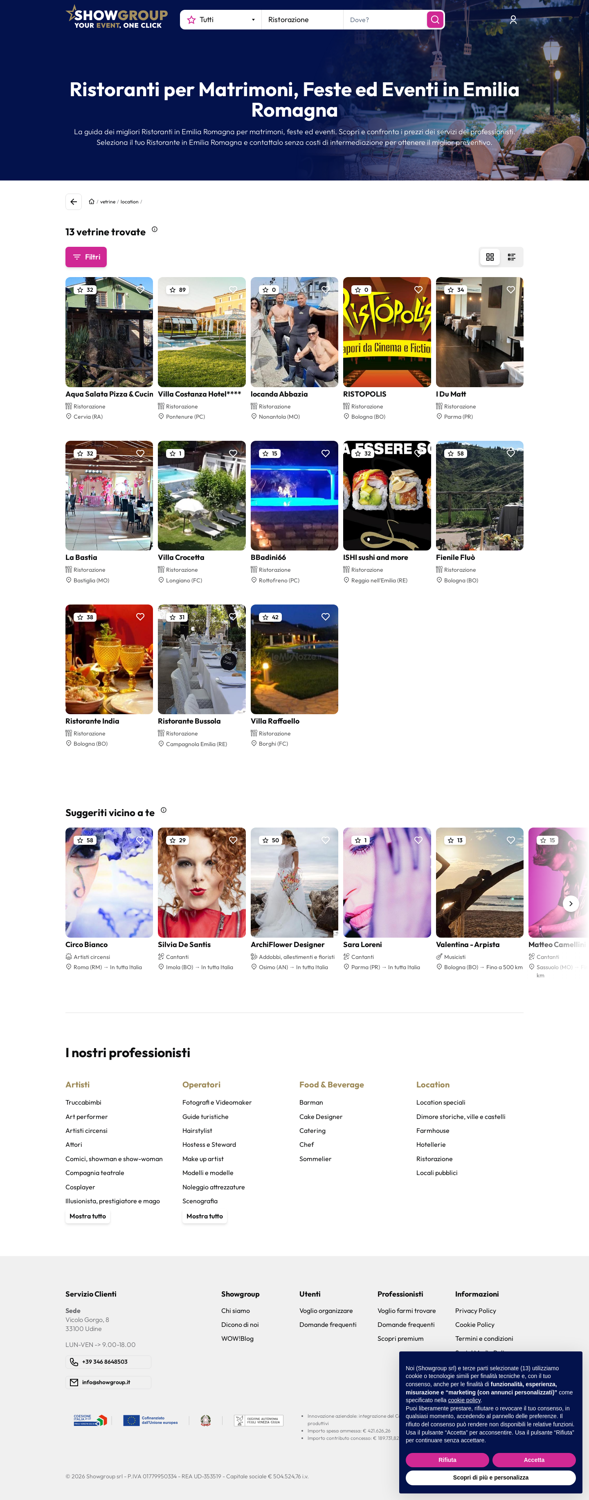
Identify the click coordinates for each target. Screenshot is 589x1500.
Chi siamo (235, 1310)
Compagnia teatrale (94, 1172)
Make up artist (203, 1159)
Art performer (86, 1116)
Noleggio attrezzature (213, 1187)
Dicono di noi (240, 1324)
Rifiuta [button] (447, 1460)
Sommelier (315, 1159)
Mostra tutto (88, 1216)
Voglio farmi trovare (407, 1310)
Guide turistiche (205, 1116)
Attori (73, 1144)
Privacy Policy (475, 1310)
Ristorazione (434, 1159)
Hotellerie (431, 1144)
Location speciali (440, 1102)
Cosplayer (80, 1187)
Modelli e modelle (208, 1172)
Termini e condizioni (484, 1338)
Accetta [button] (534, 1460)
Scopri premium (401, 1338)
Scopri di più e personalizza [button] (490, 1477)
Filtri (86, 257)
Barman (311, 1102)
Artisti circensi (86, 1130)
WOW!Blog (237, 1338)
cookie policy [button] (464, 1400)
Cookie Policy (475, 1324)
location (130, 201)
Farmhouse (433, 1130)
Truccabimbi (83, 1102)
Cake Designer (321, 1116)
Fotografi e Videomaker (217, 1102)
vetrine (107, 201)
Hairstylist (197, 1130)
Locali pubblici (437, 1172)
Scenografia (200, 1201)
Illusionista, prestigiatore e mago (112, 1201)
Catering (312, 1130)
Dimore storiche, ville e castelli (461, 1116)
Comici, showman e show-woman (114, 1159)
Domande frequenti (328, 1324)
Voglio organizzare (326, 1310)
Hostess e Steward (209, 1144)
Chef (306, 1144)
